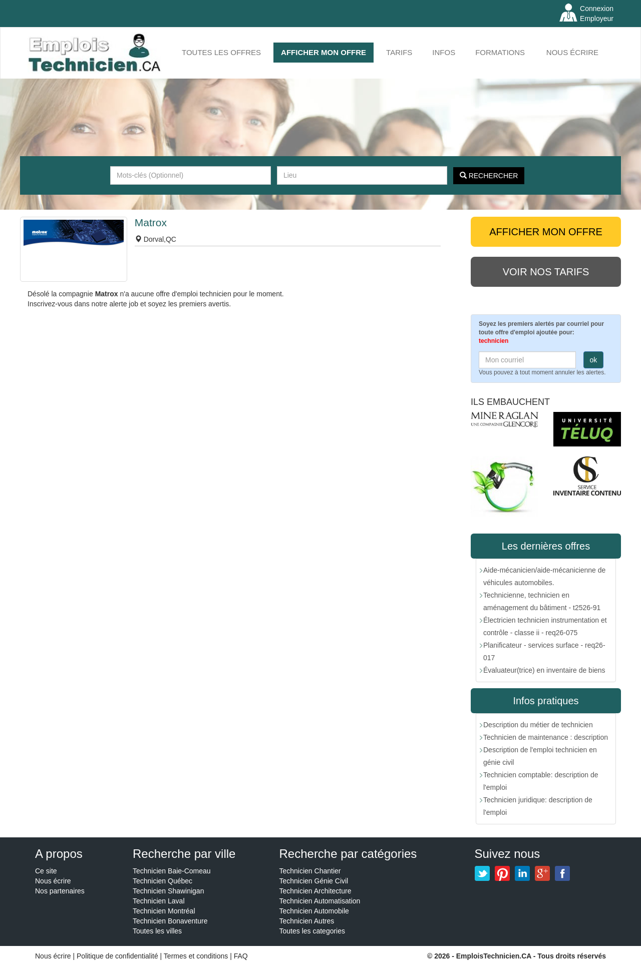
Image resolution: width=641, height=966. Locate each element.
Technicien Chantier (310, 871)
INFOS (443, 52)
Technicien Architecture (315, 891)
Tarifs (399, 52)
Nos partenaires (60, 891)
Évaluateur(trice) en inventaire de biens (544, 670)
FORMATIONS (500, 52)
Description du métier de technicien (538, 725)
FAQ (241, 956)
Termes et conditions (197, 956)
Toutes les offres (221, 52)
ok (593, 360)
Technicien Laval (159, 901)
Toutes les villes (157, 931)
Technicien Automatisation (320, 901)
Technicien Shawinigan (168, 891)
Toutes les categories (312, 931)
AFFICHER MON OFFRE (323, 52)
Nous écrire (572, 52)
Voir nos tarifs (546, 271)
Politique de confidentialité (117, 956)
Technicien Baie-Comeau (172, 871)
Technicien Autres (307, 921)
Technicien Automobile (314, 911)
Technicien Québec (162, 881)
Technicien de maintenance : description (545, 737)
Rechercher (489, 176)
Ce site (46, 871)
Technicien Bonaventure (170, 921)
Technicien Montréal (164, 911)
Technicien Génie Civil (314, 881)
